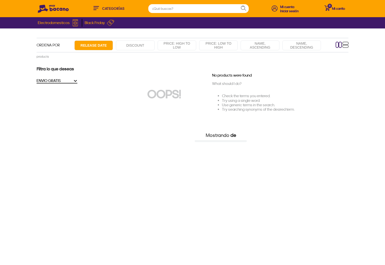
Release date (94, 45)
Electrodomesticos (58, 23)
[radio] (338, 45)
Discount (135, 45)
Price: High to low (177, 45)
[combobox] (198, 8)
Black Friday (99, 23)
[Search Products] (246, 8)
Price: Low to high (218, 45)
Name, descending (301, 45)
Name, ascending (260, 45)
